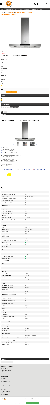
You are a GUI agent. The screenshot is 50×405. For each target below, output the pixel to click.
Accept (32, 403)
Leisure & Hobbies (34, 9)
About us (4, 378)
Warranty (4, 390)
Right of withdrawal (6, 391)
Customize (17, 403)
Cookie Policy (4, 399)
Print (3, 98)
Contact (4, 380)
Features (5, 112)
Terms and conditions (6, 388)
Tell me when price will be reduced (9, 100)
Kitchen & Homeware (18, 9)
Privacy (3, 393)
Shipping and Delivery (6, 370)
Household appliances (9, 9)
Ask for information (6, 102)
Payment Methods (6, 372)
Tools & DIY (42, 9)
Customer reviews (6, 382)
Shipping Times (5, 369)
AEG (1, 64)
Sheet (2, 112)
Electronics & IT (26, 9)
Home (2, 9)
